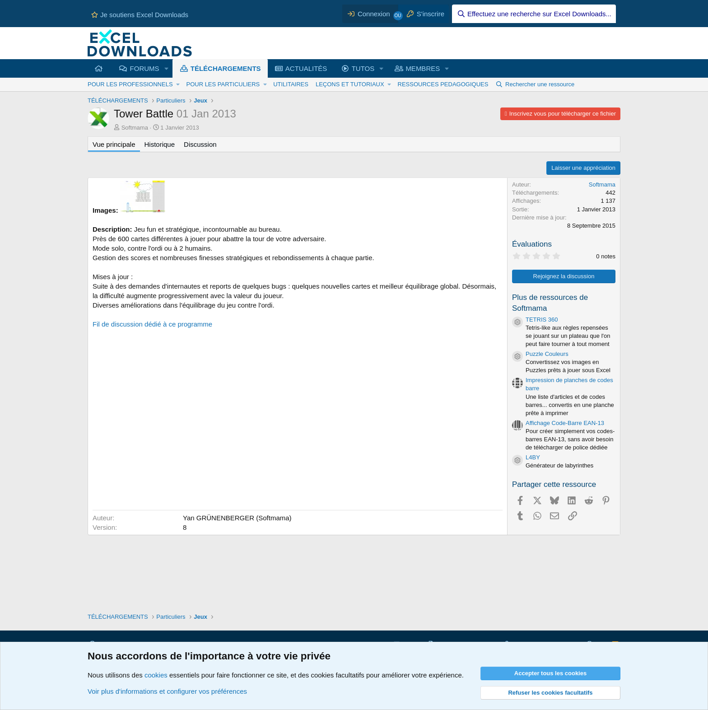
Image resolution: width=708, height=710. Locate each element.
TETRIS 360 (542, 319)
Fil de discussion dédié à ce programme (152, 324)
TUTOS (363, 68)
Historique (159, 144)
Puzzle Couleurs (547, 353)
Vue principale (114, 144)
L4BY (533, 457)
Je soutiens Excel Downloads (139, 15)
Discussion (200, 144)
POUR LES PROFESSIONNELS (130, 84)
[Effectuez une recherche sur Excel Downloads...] (534, 14)
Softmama (134, 127)
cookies (156, 675)
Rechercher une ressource (539, 84)
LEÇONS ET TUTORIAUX (350, 84)
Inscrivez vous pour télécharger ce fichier (562, 113)
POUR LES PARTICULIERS (223, 84)
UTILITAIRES (290, 84)
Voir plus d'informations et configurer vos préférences (167, 691)
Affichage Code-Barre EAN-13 (565, 423)
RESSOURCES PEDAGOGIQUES (443, 84)
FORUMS (144, 68)
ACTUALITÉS (306, 68)
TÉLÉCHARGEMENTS (226, 68)
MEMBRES (422, 68)
